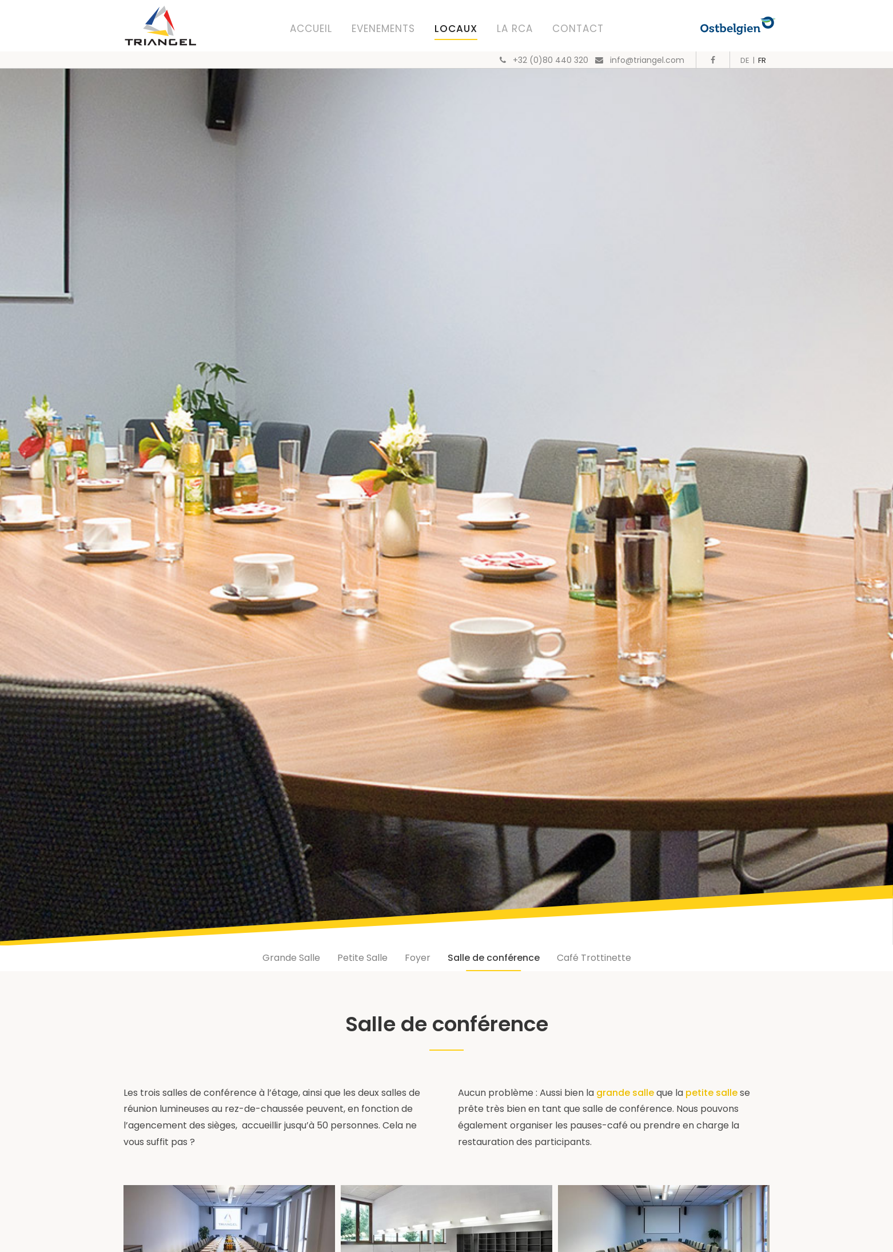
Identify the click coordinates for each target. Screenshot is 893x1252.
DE (745, 60)
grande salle (626, 1092)
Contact (578, 28)
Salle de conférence (494, 957)
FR (762, 60)
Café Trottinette (594, 957)
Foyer (417, 957)
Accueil (311, 28)
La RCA (515, 28)
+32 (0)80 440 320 (550, 60)
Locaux (455, 28)
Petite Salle (362, 957)
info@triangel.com (647, 60)
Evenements (383, 28)
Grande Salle (291, 957)
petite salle (711, 1092)
